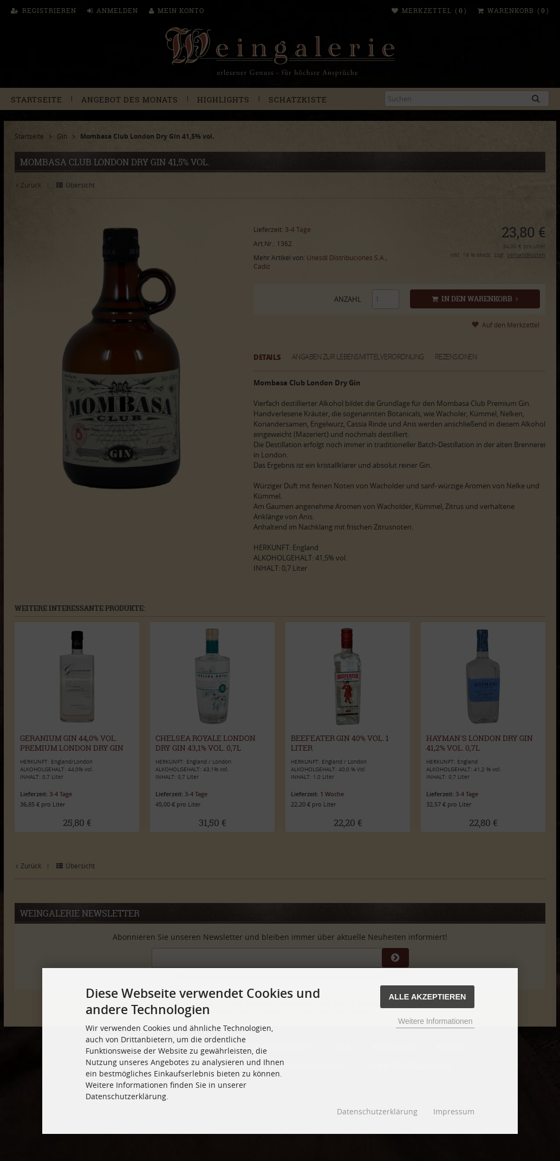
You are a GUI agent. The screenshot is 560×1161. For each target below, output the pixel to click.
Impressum (453, 1111)
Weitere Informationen (435, 1021)
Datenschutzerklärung (377, 1111)
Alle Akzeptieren (427, 996)
